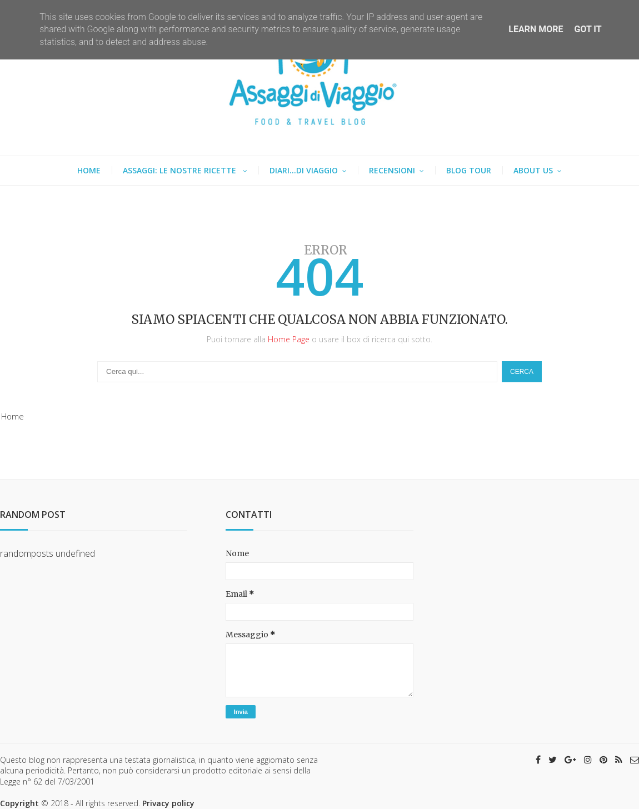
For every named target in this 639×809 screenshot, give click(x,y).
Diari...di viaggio (303, 170)
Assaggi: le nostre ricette (180, 170)
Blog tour (468, 170)
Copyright (19, 803)
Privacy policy (168, 803)
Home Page (288, 339)
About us (533, 170)
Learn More (535, 29)
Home (89, 170)
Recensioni (392, 170)
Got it (587, 29)
